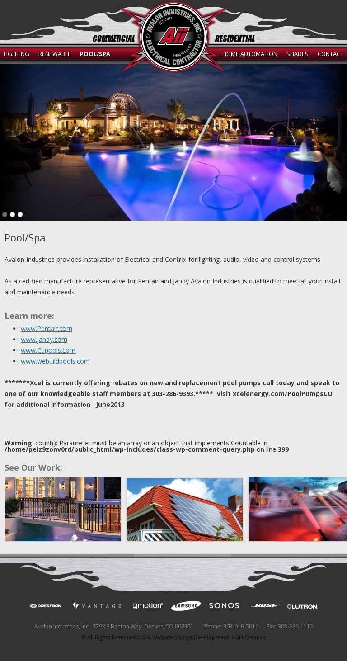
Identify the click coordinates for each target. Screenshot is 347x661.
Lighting (16, 54)
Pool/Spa (95, 54)
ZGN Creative (248, 637)
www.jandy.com (44, 339)
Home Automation (249, 54)
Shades (297, 54)
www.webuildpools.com (55, 361)
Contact (330, 54)
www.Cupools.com (48, 350)
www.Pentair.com (46, 328)
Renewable (54, 54)
